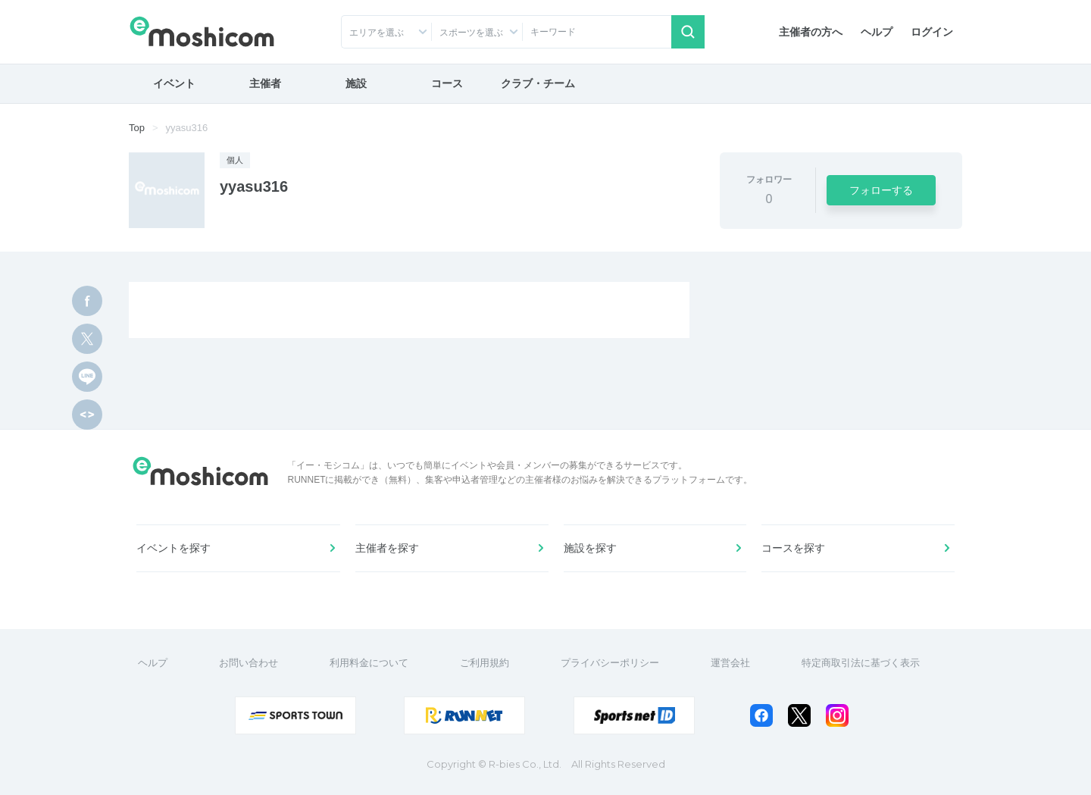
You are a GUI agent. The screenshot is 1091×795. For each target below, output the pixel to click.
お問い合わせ (248, 662)
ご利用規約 (484, 662)
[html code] (87, 414)
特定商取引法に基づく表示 (861, 662)
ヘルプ (876, 32)
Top (137, 127)
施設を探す (590, 548)
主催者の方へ (810, 32)
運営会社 (730, 662)
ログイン (932, 32)
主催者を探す (387, 548)
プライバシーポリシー (610, 662)
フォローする (881, 190)
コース (447, 83)
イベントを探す (173, 548)
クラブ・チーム (538, 83)
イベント (174, 83)
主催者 (265, 83)
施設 (356, 83)
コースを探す (793, 548)
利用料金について (369, 662)
